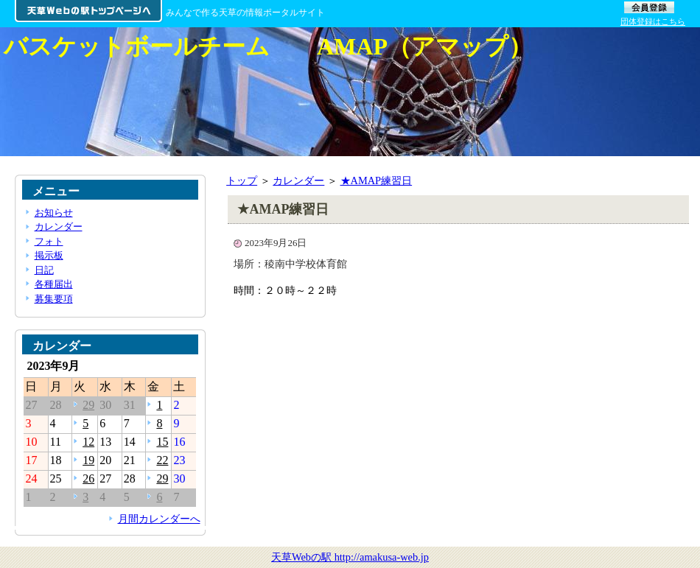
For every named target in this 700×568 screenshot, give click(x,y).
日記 (44, 270)
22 (162, 460)
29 (88, 405)
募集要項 (54, 298)
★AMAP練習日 (376, 180)
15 (162, 441)
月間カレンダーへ (159, 519)
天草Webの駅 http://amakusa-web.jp (350, 557)
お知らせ (54, 212)
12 (88, 441)
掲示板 (49, 255)
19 (88, 460)
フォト (49, 241)
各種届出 (54, 284)
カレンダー (298, 180)
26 (88, 478)
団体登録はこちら (652, 21)
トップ (241, 180)
